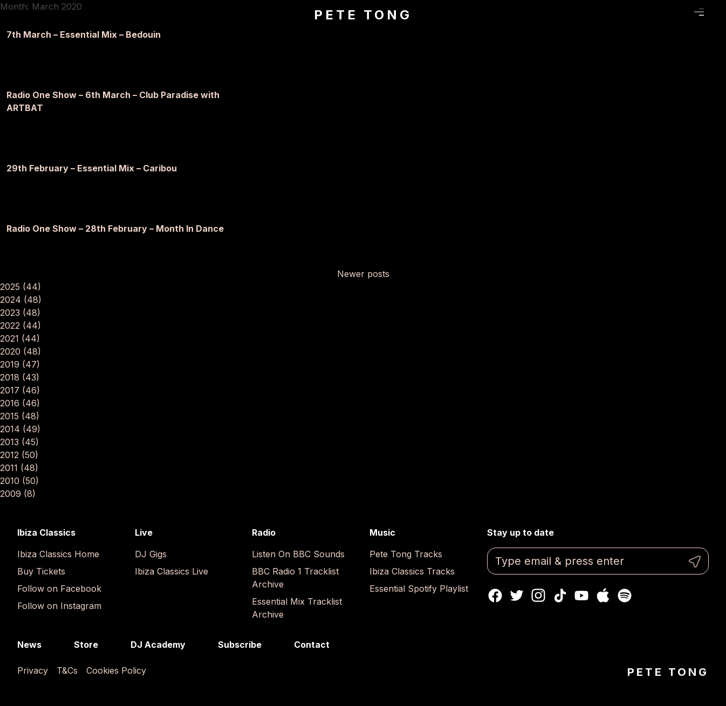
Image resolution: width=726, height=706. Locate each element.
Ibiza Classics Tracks (412, 571)
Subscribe (240, 644)
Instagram (538, 595)
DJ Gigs (151, 554)
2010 (19, 480)
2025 (20, 286)
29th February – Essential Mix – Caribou (91, 168)
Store (86, 644)
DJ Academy (158, 644)
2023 (20, 312)
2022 (20, 325)
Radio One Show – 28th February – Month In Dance (115, 228)
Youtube (581, 595)
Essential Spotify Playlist (418, 588)
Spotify (625, 595)
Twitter (517, 595)
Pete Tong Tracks (405, 554)
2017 (20, 390)
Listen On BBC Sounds (298, 554)
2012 (19, 454)
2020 (20, 351)
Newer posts (363, 273)
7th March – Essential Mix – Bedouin (83, 34)
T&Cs (67, 670)
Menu (699, 12)
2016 (20, 403)
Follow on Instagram (59, 605)
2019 (20, 364)
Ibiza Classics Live (171, 571)
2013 (19, 442)
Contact (312, 644)
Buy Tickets (41, 571)
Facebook (495, 595)
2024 (21, 299)
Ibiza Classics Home (58, 554)
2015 (19, 416)
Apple (603, 595)
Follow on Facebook (59, 588)
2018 (19, 377)
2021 (20, 338)
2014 (20, 429)
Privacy (32, 670)
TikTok (560, 595)
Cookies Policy (116, 670)
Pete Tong (363, 15)
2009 (18, 493)
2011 (19, 467)
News (29, 644)
